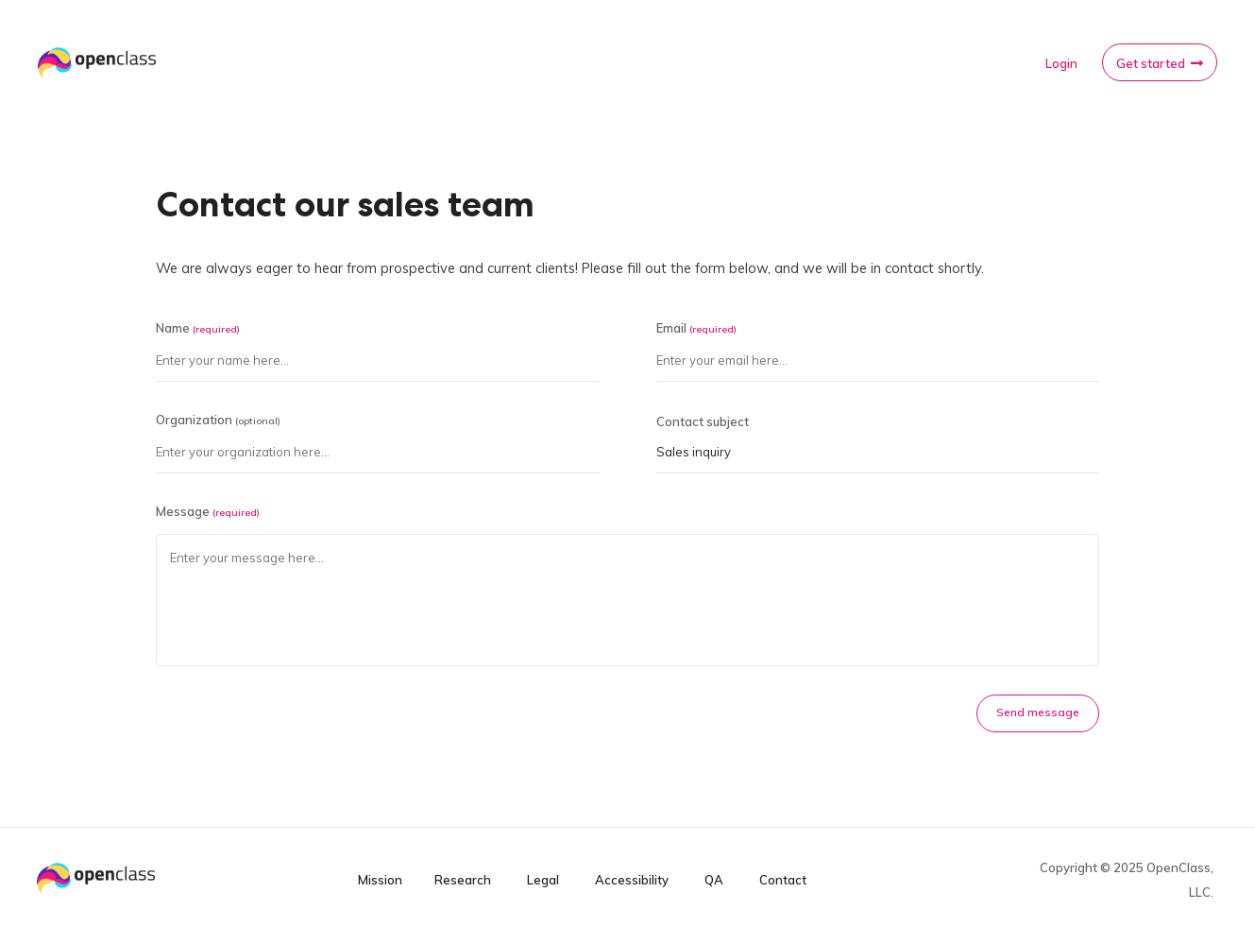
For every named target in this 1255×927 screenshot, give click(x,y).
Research (462, 880)
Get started (1150, 63)
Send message (1037, 712)
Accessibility (632, 880)
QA (713, 880)
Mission (380, 880)
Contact (782, 880)
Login (1061, 63)
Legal (543, 880)
